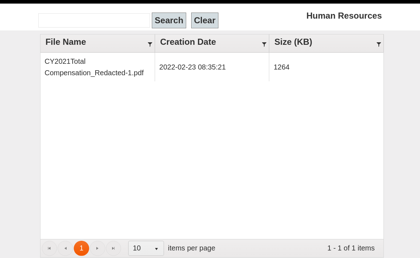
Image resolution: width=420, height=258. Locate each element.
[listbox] (114, 237)
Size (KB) (286, 37)
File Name (57, 37)
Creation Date (178, 37)
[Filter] (150, 37)
